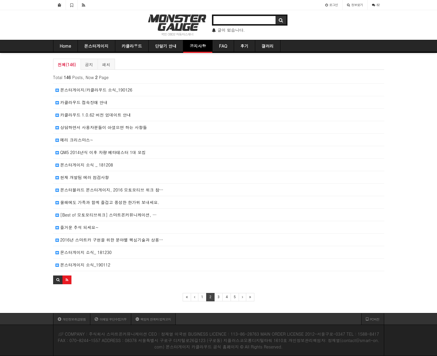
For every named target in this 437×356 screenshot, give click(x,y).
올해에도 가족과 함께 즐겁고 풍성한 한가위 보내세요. (107, 202)
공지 (89, 64)
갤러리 (268, 46)
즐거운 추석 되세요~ (77, 227)
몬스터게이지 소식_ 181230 (83, 252)
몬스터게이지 (96, 46)
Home (65, 46)
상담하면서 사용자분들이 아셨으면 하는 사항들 (101, 127)
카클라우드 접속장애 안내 (81, 102)
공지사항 (198, 46)
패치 (106, 64)
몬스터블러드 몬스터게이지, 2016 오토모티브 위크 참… (109, 190)
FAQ (223, 46)
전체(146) (67, 64)
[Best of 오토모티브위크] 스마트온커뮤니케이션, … (106, 215)
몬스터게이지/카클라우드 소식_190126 (93, 90)
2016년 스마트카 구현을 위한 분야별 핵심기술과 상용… (109, 240)
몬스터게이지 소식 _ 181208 (84, 165)
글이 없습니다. (228, 30)
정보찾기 (355, 5)
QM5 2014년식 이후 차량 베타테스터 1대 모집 (100, 152)
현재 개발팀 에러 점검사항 (82, 177)
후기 (244, 46)
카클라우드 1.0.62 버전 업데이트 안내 (93, 115)
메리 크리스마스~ (74, 140)
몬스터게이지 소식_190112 (82, 265)
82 (376, 5)
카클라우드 (132, 46)
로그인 (331, 5)
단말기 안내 (166, 46)
